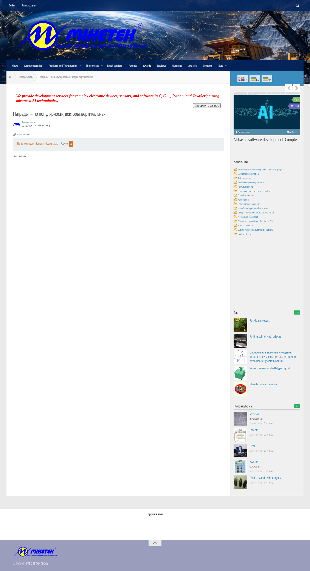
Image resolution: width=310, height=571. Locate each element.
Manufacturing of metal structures (253, 207)
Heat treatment (244, 233)
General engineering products (251, 182)
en (243, 79)
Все (297, 312)
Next (296, 88)
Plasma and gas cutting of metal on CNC (256, 220)
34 (259, 92)
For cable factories (246, 194)
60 (250, 93)
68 (288, 93)
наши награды (23, 134)
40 (288, 92)
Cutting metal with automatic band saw (255, 229)
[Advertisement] (266, 273)
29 (236, 92)
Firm (252, 445)
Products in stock (245, 225)
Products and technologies (265, 477)
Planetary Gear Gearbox (263, 383)
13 (292, 91)
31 (245, 92)
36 (269, 92)
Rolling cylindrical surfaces (265, 336)
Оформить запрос (207, 105)
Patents (254, 429)
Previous (288, 88)
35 (264, 92)
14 (297, 91)
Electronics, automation (248, 173)
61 (255, 93)
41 (292, 92)
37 (273, 92)
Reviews (254, 413)
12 (288, 91)
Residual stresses (260, 320)
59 (245, 93)
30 (240, 92)
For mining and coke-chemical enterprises (256, 190)
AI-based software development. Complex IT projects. (265, 138)
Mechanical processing (248, 216)
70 (297, 93)
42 (297, 92)
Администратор (29, 122)
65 (273, 93)
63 (264, 93)
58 (240, 93)
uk (267, 78)
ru (255, 78)
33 (255, 92)
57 (236, 93)
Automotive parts (245, 177)
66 (278, 93)
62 (259, 93)
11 (283, 91)
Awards (254, 461)
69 (292, 93)
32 (250, 92)
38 (278, 92)
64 (269, 93)
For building (243, 199)
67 (283, 93)
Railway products (245, 186)
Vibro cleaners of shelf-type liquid (270, 368)
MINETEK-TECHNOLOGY (35, 562)
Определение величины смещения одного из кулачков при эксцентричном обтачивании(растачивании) (274, 356)
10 (278, 91)
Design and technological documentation (256, 212)
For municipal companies (249, 203)
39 (283, 92)
